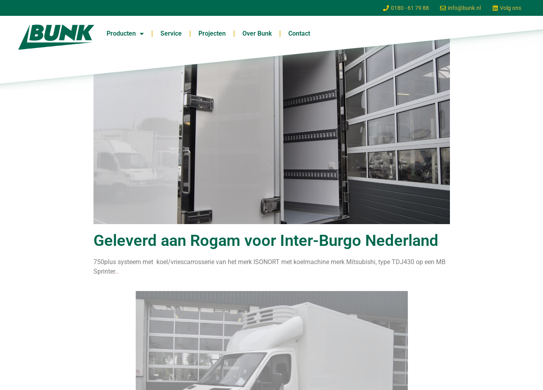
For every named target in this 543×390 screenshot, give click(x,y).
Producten (125, 34)
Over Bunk (257, 33)
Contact (299, 33)
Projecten (212, 33)
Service (171, 33)
